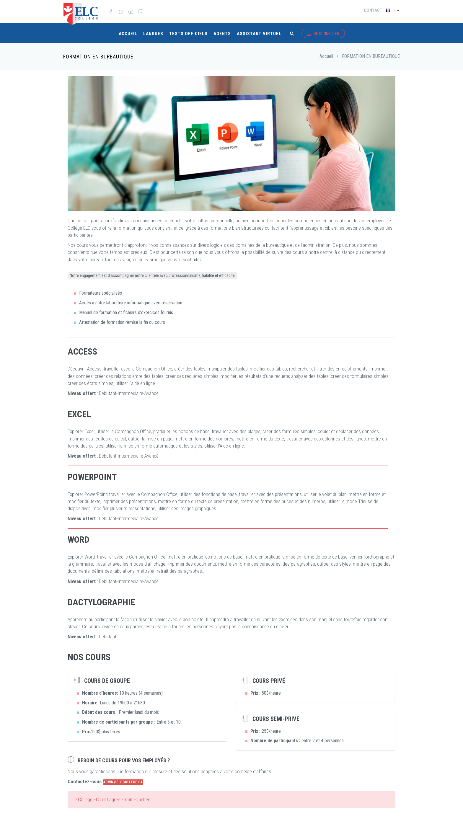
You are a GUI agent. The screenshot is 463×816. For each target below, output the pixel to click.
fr (396, 9)
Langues (153, 30)
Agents (222, 30)
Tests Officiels (188, 30)
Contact (373, 10)
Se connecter (323, 30)
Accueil (128, 30)
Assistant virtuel (259, 30)
